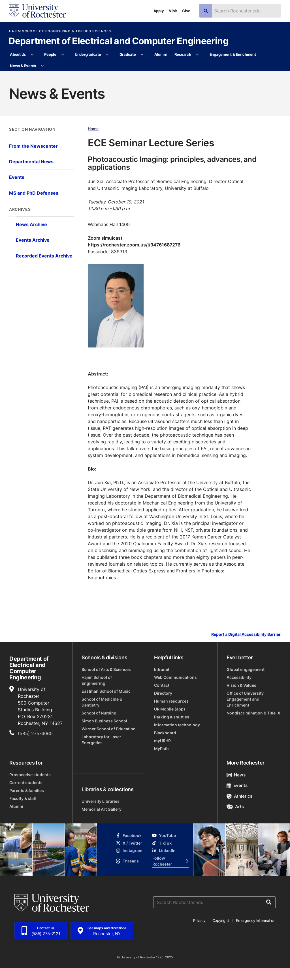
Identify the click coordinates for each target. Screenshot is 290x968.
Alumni (160, 54)
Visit (173, 10)
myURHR (162, 740)
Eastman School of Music (106, 691)
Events (237, 785)
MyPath (161, 748)
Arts (235, 807)
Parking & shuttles (171, 717)
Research (182, 54)
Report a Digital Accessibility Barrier (246, 634)
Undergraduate (88, 54)
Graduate (128, 54)
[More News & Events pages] (42, 66)
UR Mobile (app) (169, 709)
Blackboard (165, 732)
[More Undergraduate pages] (107, 54)
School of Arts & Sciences (106, 669)
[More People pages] (62, 54)
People (50, 54)
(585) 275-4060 (35, 733)
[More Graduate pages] (142, 54)
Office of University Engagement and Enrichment (245, 699)
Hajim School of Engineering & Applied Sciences (60, 31)
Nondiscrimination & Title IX (253, 713)
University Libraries (101, 801)
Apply (158, 10)
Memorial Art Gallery (101, 809)
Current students (25, 782)
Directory (163, 693)
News (236, 775)
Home (93, 128)
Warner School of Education (109, 728)
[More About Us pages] (32, 54)
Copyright (220, 920)
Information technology (177, 724)
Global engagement (246, 669)
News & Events (23, 65)
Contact (161, 685)
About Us (18, 54)
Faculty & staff (23, 798)
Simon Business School (104, 721)
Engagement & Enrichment (233, 54)
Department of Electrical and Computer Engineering (118, 41)
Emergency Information (256, 920)
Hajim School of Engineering (97, 680)
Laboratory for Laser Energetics (101, 739)
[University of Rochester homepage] (37, 11)
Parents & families (26, 790)
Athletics (239, 796)
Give (186, 10)
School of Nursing (99, 713)
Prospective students (30, 774)
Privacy (199, 920)
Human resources (171, 701)
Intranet (161, 669)
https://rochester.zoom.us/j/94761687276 (134, 245)
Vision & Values (241, 685)
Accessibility (239, 677)
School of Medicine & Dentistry (102, 702)
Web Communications (175, 677)
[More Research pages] (197, 54)
